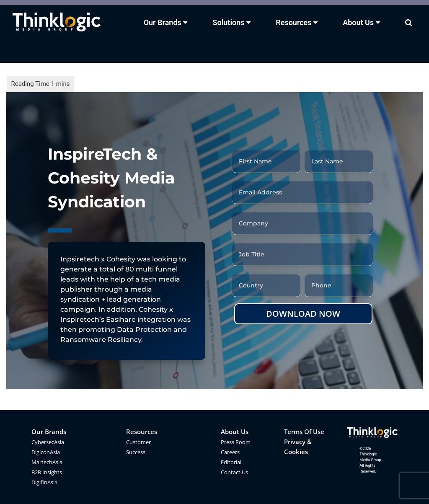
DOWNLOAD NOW (303, 313)
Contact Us (234, 472)
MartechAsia (46, 462)
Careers (230, 452)
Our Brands (48, 431)
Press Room (236, 442)
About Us (234, 431)
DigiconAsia (45, 452)
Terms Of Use (304, 431)
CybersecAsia (47, 442)
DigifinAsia (44, 482)
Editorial (231, 462)
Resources (141, 431)
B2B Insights (46, 472)
